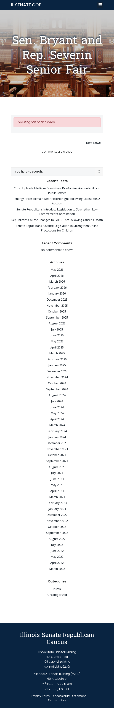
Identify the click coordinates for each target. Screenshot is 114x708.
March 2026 (57, 281)
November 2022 (57, 521)
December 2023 (57, 443)
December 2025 (57, 299)
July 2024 (57, 401)
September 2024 (57, 389)
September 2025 (57, 317)
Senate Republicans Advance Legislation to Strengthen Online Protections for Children (57, 228)
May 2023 (57, 485)
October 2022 (57, 527)
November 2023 (57, 449)
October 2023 (57, 455)
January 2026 (57, 293)
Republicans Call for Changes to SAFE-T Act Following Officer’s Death (57, 220)
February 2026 (57, 288)
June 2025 (57, 335)
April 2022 (57, 563)
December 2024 (57, 371)
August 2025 (57, 323)
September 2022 (57, 533)
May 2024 (57, 413)
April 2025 (57, 347)
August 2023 (57, 467)
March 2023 (57, 497)
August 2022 (57, 539)
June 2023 (57, 479)
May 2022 (57, 557)
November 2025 (57, 306)
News (57, 589)
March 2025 (57, 353)
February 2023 (57, 503)
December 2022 (57, 515)
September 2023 (57, 461)
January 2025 (57, 365)
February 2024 (57, 431)
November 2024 (57, 377)
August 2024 (57, 395)
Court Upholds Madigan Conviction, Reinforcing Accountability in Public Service (57, 190)
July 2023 (57, 473)
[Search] (99, 172)
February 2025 (57, 359)
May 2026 (57, 270)
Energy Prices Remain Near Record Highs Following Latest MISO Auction (57, 201)
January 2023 (57, 509)
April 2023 (57, 491)
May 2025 (57, 341)
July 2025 (57, 329)
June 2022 (57, 551)
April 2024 (57, 419)
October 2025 (57, 311)
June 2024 (57, 407)
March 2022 (57, 569)
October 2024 (57, 383)
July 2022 (57, 545)
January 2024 (57, 437)
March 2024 (57, 425)
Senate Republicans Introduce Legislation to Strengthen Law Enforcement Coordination (57, 211)
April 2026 (57, 276)
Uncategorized (57, 595)
